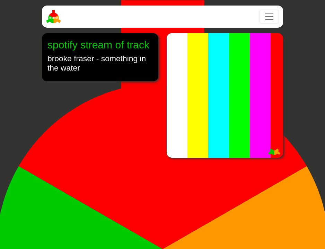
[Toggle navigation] (269, 17)
